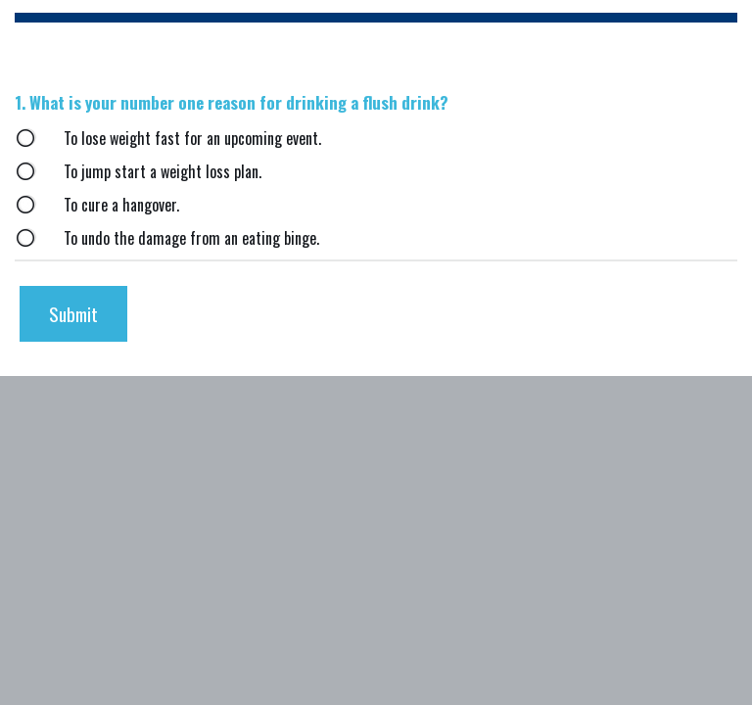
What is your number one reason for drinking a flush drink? (233, 102)
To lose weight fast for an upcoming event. (192, 138)
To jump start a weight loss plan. (162, 172)
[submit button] (73, 314)
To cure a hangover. (121, 205)
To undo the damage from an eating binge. (191, 238)
